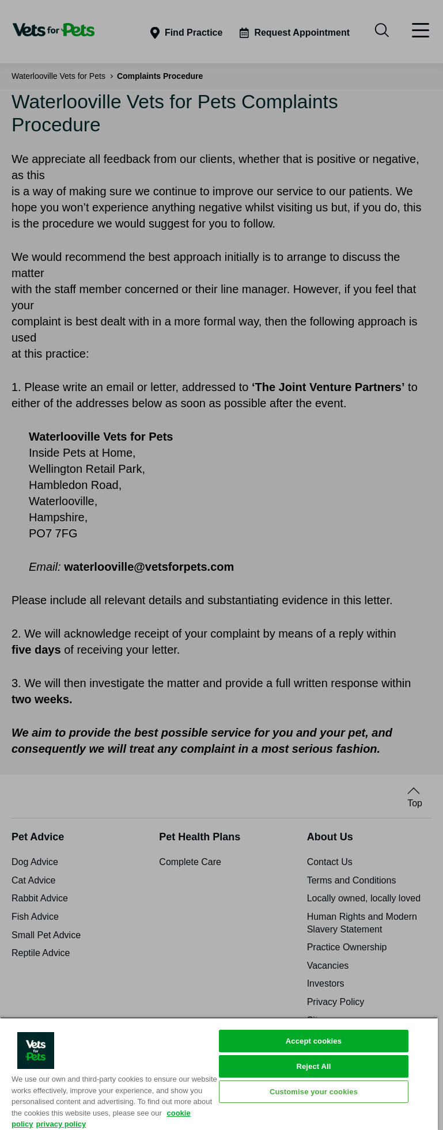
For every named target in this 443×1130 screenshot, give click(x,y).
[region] (219, 1073)
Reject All (313, 1066)
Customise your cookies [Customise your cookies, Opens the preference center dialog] (314, 1091)
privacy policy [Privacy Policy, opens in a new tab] (61, 1124)
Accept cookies (314, 1041)
